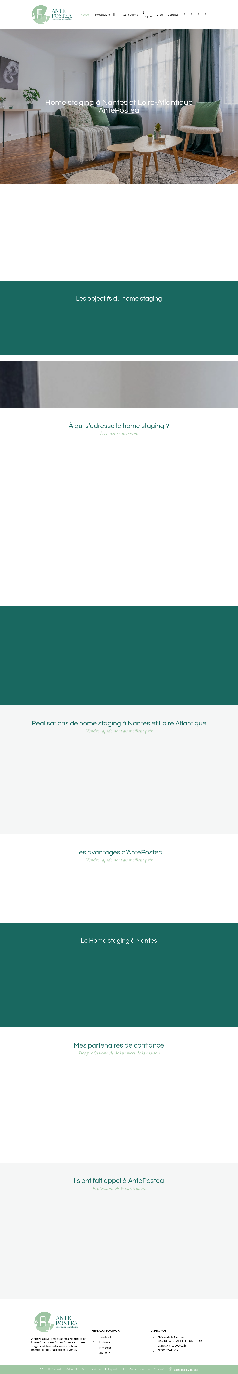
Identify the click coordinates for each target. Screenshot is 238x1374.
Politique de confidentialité (63, 1369)
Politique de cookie (115, 1369)
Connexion (160, 1369)
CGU (42, 1369)
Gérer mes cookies (140, 1369)
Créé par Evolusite (186, 1369)
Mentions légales (92, 1369)
